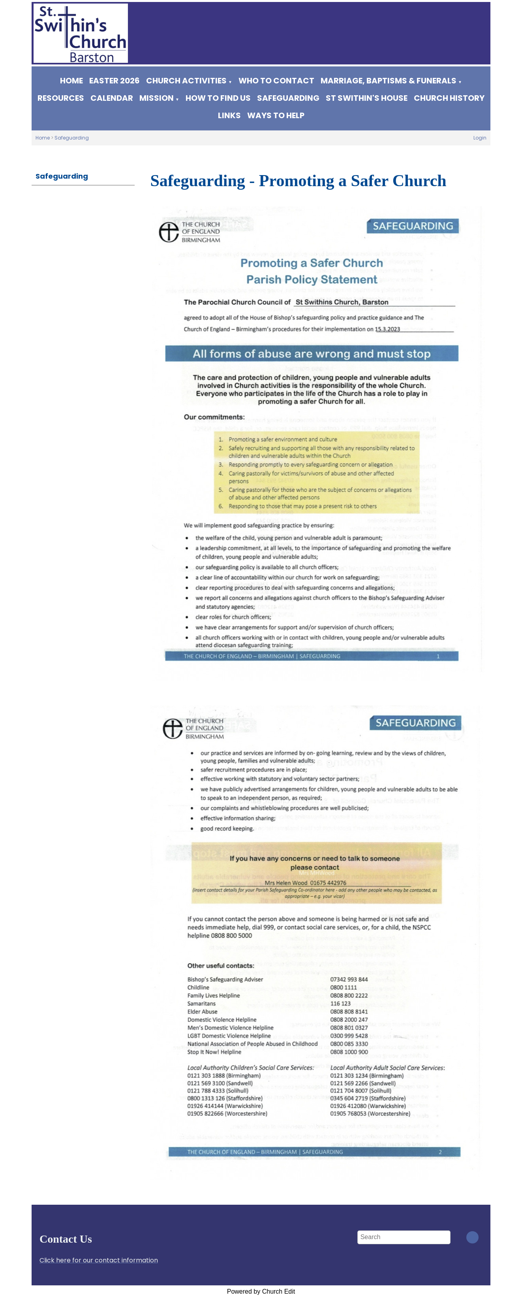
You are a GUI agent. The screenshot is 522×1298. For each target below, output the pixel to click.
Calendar (111, 98)
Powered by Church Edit (261, 1291)
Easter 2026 (114, 80)
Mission (156, 98)
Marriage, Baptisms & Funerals (388, 80)
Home (71, 80)
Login (479, 137)
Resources (61, 98)
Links (229, 115)
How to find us (218, 98)
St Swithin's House (366, 98)
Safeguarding (288, 98)
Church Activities (186, 80)
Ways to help (275, 115)
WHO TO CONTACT (276, 80)
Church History (449, 98)
